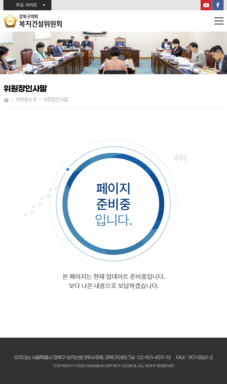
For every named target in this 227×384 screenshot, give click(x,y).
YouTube (206, 5)
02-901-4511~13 (154, 357)
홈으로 (6, 100)
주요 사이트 (26, 5)
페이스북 (218, 5)
